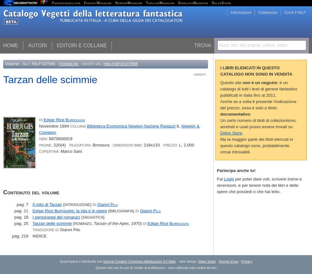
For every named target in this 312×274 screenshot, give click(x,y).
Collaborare (268, 12)
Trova (202, 45)
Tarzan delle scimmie (52, 223)
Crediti (200, 74)
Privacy (246, 261)
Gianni (107, 204)
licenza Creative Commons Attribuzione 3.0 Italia (139, 261)
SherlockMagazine (193, 3)
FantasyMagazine (98, 3)
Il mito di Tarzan (47, 204)
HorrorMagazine (128, 3)
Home (10, 45)
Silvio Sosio (207, 261)
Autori (37, 45)
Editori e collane (82, 45)
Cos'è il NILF (295, 12)
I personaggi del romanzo (56, 217)
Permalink (68, 64)
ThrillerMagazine (160, 3)
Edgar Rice (64, 119)
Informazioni (241, 12)
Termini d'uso (228, 261)
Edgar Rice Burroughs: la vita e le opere (69, 210)
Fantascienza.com (66, 3)
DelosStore (221, 3)
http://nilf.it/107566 (121, 63)
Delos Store (231, 133)
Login (229, 179)
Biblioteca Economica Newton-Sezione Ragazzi (131, 126)
